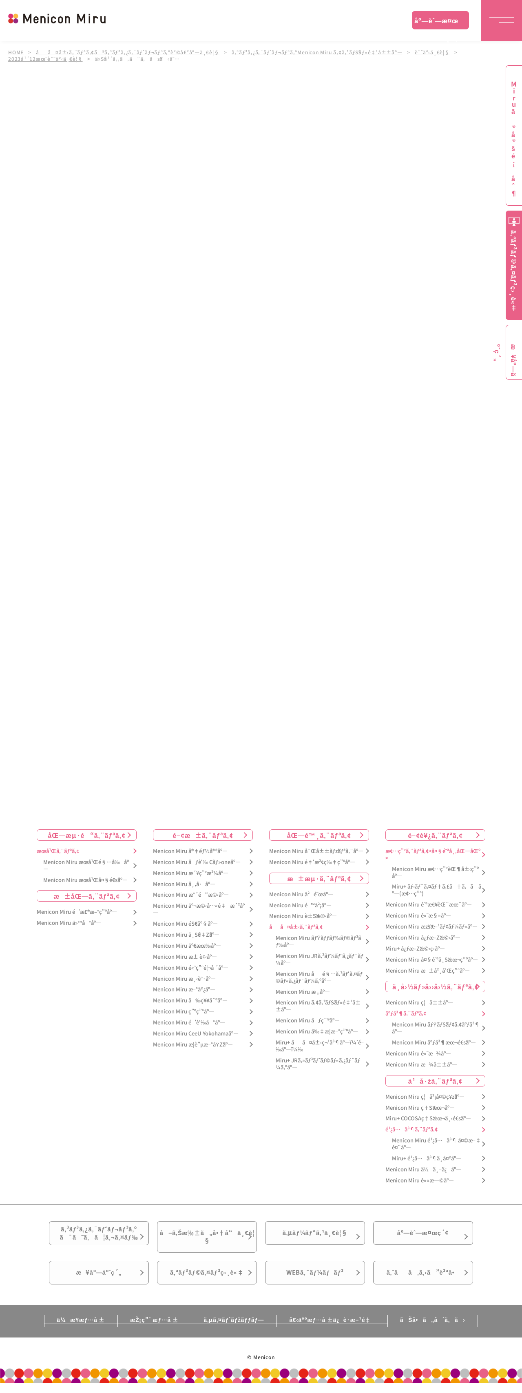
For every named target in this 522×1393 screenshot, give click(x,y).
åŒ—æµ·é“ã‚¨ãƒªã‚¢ (87, 835)
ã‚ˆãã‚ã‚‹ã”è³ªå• (423, 1280)
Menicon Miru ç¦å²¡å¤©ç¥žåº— (424, 1096)
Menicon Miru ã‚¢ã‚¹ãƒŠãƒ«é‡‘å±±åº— (318, 1006)
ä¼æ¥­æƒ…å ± (71, 1329)
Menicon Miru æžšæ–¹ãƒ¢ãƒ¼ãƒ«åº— (431, 926)
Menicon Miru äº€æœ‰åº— (187, 945)
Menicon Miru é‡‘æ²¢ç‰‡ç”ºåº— (312, 862)
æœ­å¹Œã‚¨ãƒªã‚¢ (58, 851)
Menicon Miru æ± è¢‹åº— (185, 956)
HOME (16, 52)
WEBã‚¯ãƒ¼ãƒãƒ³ (315, 1280)
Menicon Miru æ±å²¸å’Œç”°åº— (427, 970)
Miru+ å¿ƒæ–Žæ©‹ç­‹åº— (415, 948)
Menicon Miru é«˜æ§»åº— (418, 915)
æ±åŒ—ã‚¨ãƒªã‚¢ (86, 896)
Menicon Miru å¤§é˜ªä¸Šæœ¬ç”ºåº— (431, 959)
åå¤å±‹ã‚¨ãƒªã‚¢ (296, 927)
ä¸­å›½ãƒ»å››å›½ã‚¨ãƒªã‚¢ (435, 986)
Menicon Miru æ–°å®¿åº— (184, 989)
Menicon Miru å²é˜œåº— (301, 894)
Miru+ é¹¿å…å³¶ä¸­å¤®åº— (426, 1158)
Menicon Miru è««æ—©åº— (419, 1180)
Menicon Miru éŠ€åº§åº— (185, 923)
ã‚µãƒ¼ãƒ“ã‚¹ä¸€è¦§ (315, 1235)
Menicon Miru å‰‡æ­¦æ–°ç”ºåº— (317, 1031)
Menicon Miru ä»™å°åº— (69, 923)
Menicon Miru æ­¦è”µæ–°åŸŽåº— (193, 1044)
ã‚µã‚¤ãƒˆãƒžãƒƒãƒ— (234, 1329)
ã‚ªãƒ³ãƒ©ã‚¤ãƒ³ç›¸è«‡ (207, 1280)
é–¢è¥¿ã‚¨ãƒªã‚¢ (435, 835)
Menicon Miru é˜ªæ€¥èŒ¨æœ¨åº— (428, 904)
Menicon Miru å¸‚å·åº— (184, 883)
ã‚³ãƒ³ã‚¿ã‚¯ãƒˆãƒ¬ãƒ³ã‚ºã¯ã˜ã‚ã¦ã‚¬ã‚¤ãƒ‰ (99, 1235)
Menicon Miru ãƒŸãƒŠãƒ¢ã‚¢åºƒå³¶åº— (436, 1028)
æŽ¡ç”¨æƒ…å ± (149, 1329)
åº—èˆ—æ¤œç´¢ (436, 22)
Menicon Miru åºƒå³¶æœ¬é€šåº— (434, 1042)
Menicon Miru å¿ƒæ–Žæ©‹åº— (422, 937)
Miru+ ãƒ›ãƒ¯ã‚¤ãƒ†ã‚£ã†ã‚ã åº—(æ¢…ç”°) (436, 890)
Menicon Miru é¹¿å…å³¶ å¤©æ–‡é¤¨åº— (436, 1144)
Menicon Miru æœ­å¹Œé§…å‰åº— (86, 866)
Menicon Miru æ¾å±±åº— (421, 1064)
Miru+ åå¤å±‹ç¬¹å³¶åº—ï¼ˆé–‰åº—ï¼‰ (320, 1046)
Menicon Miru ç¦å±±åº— (419, 1002)
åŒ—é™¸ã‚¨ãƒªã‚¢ (319, 835)
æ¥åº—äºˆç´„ (99, 1280)
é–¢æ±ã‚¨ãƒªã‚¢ (203, 835)
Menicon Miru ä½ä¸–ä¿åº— (423, 1169)
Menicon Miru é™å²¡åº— (300, 905)
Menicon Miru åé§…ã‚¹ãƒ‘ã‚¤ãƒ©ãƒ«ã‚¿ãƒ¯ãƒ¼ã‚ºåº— (319, 977)
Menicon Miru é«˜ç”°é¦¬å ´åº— (190, 967)
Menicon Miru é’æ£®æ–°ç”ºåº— (77, 912)
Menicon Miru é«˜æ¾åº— (418, 1053)
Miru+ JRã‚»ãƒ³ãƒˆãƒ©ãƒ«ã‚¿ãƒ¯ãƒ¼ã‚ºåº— (318, 1064)
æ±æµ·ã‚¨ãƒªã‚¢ (319, 878)
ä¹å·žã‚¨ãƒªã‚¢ (435, 1080)
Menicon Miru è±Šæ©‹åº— (303, 916)
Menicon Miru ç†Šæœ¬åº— (420, 1107)
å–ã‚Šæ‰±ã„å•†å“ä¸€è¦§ (207, 1239)
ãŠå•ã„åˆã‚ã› (442, 1329)
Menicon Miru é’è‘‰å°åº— (189, 1022)
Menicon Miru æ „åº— (303, 991)
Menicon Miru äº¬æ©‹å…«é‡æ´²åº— (199, 909)
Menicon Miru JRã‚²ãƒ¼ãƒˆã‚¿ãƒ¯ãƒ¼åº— (319, 959)
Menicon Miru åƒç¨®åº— (308, 1020)
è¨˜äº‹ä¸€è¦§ (433, 52)
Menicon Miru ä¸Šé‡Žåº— (186, 934)
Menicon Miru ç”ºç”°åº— (183, 1011)
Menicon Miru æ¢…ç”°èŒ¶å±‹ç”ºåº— (435, 872)
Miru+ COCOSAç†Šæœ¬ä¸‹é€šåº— (428, 1118)
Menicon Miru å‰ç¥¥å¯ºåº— (190, 1000)
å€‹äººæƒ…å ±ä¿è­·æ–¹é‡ (336, 1329)
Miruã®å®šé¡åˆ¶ (514, 139)
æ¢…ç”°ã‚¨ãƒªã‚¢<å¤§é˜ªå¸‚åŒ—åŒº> (432, 855)
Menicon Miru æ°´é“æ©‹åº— (191, 894)
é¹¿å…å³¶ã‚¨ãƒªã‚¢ (411, 1129)
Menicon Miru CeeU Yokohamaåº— (196, 1033)
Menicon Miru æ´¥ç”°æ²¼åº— (190, 872)
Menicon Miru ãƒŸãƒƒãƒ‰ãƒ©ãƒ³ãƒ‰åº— (318, 942)
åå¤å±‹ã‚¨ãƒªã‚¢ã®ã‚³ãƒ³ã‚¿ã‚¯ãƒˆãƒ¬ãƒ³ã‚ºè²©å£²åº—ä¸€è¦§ (128, 52)
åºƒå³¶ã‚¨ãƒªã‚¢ (405, 1013)
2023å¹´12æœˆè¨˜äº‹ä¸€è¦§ (45, 59)
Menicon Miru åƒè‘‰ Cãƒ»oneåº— (197, 862)
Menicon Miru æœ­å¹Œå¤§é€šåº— (85, 879)
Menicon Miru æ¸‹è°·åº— (184, 978)
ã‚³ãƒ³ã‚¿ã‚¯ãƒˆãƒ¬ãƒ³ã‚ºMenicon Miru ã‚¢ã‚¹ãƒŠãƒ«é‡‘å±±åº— (317, 52)
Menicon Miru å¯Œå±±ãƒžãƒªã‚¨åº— (316, 851)
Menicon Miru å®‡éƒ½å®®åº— (190, 851)
